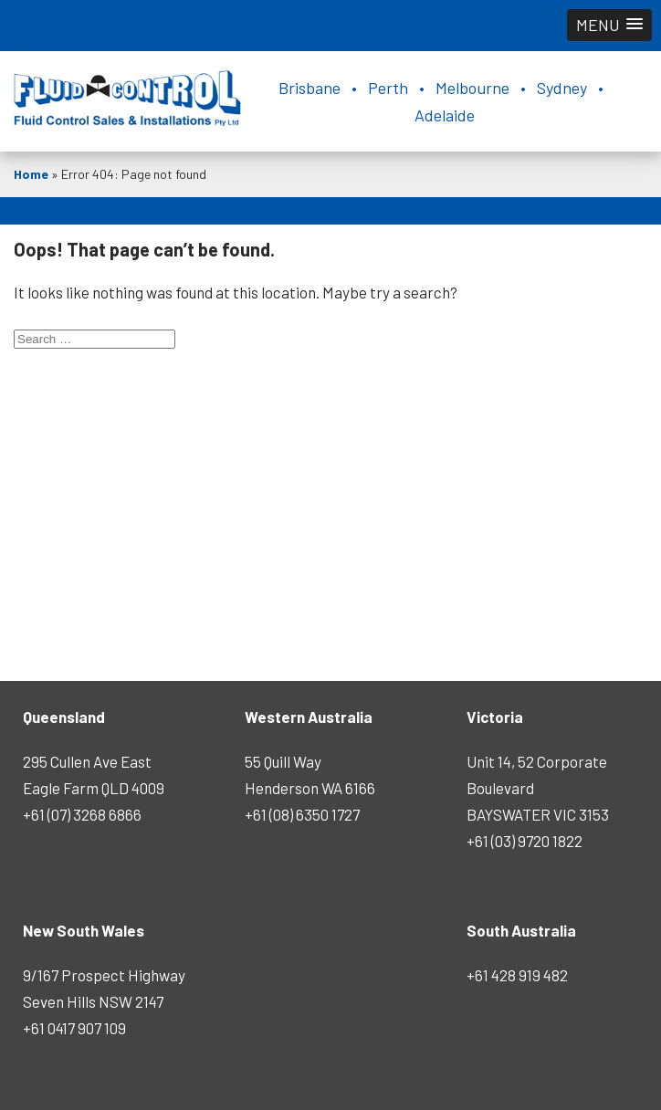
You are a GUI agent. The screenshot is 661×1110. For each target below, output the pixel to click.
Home (31, 174)
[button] (609, 25)
